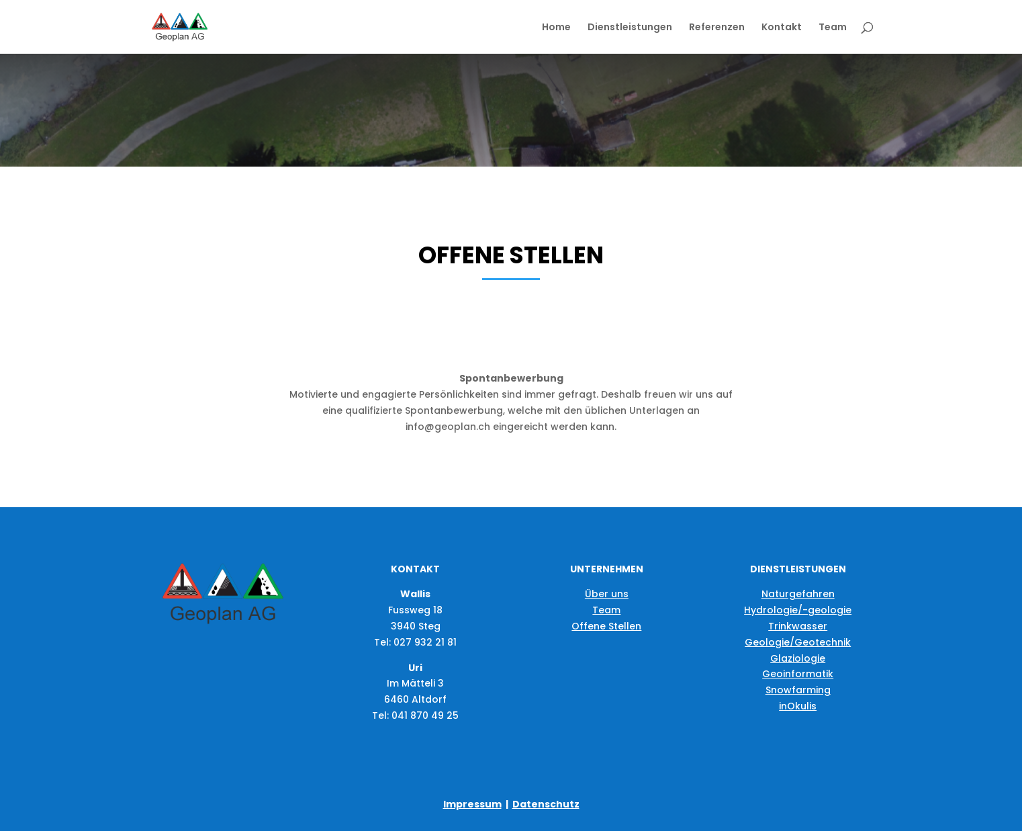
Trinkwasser (797, 626)
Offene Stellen (606, 626)
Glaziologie (797, 658)
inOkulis (798, 706)
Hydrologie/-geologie (797, 610)
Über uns (607, 594)
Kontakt (781, 28)
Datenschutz (545, 804)
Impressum (472, 804)
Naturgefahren (798, 594)
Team (833, 28)
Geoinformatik (797, 674)
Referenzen (717, 28)
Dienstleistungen (630, 28)
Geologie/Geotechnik (798, 642)
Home (556, 28)
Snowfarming (798, 690)
